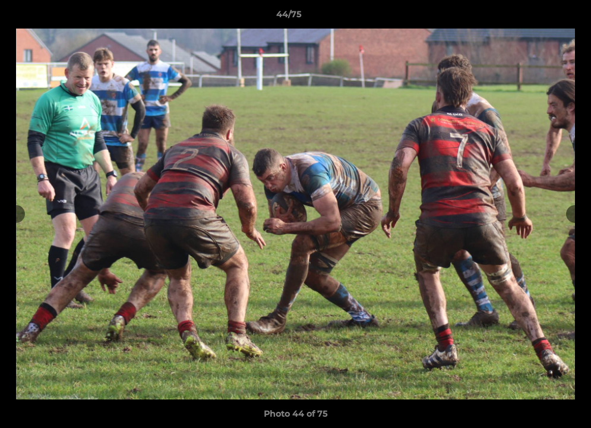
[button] (541, 17)
